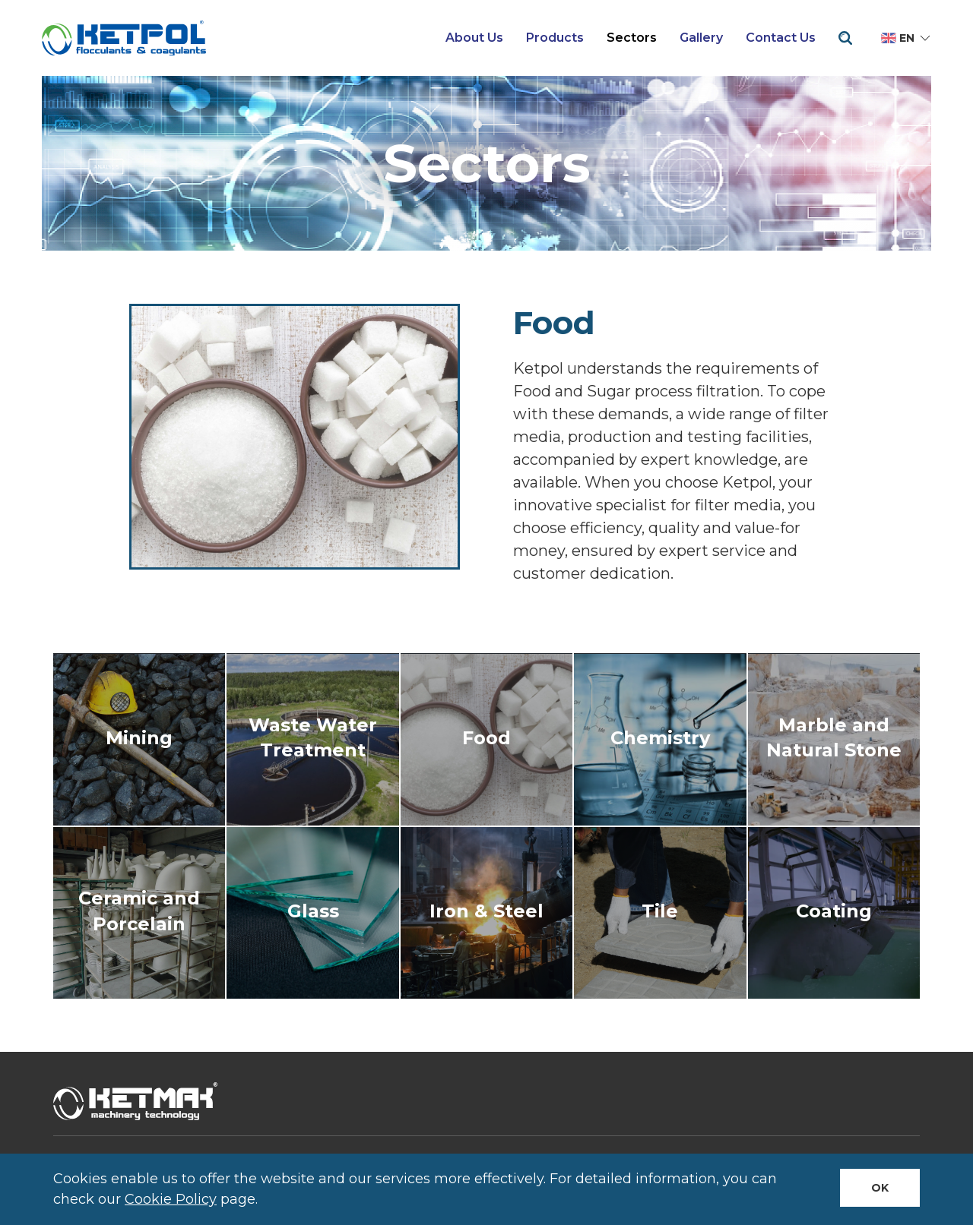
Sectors (632, 37)
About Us (474, 37)
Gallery (701, 37)
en (907, 38)
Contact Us (781, 37)
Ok (880, 1188)
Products (555, 37)
